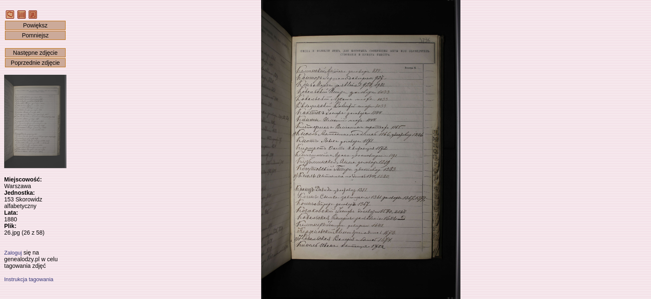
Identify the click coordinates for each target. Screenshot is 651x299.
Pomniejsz (35, 35)
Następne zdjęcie (35, 52)
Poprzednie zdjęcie (35, 62)
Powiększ (35, 25)
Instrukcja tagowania (29, 279)
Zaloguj (13, 253)
